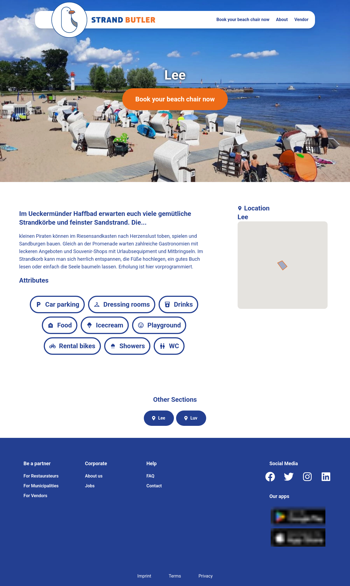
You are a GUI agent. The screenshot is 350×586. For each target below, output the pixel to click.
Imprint (144, 576)
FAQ (150, 476)
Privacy (206, 576)
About (282, 19)
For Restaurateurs (41, 476)
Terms (175, 576)
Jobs (90, 485)
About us (94, 476)
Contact (154, 485)
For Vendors (35, 495)
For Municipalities (41, 485)
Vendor (301, 19)
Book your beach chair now (243, 19)
